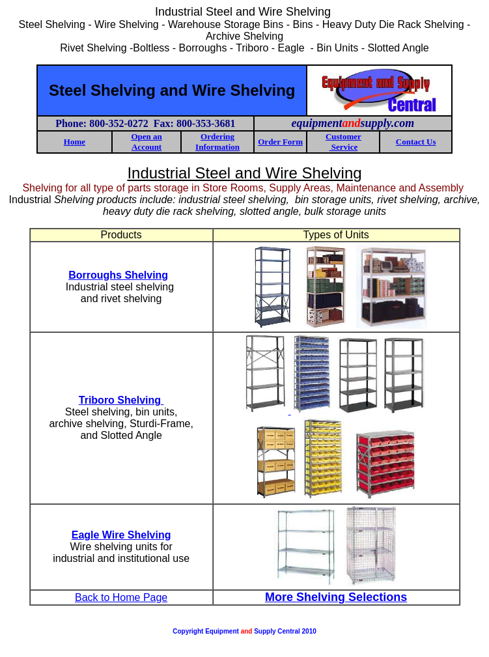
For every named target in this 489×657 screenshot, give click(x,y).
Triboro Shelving (121, 400)
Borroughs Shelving (118, 275)
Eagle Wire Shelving (121, 534)
